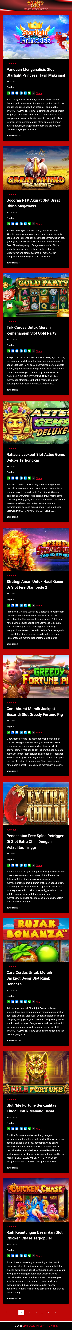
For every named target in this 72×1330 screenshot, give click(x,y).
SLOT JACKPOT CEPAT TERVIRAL (40, 1325)
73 (47, 1312)
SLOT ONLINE (12, 64)
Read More (14, 136)
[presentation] (36, 37)
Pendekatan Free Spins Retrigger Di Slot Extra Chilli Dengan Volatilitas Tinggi (35, 842)
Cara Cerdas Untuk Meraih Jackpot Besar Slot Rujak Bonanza (29, 978)
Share (39, 93)
